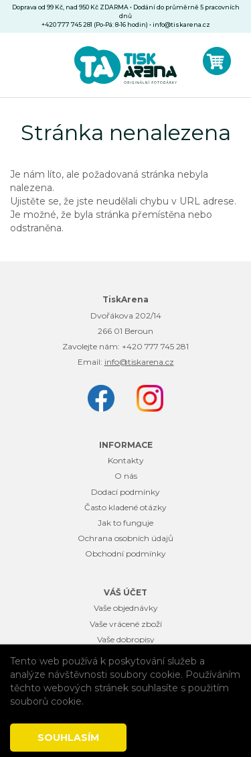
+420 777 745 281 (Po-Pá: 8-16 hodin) (94, 24)
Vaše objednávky (126, 608)
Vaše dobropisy (126, 639)
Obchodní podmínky (125, 553)
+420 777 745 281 (155, 346)
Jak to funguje (125, 523)
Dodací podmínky (125, 492)
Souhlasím (68, 738)
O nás (125, 476)
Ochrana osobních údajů (125, 538)
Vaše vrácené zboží (126, 624)
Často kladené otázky (125, 507)
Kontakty (126, 460)
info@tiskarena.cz (181, 24)
